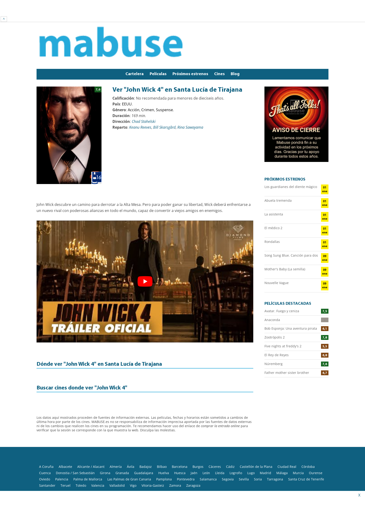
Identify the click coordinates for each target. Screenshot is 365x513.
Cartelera (134, 46)
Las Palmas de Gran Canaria (129, 451)
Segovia (228, 451)
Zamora (175, 458)
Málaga (282, 445)
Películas (158, 46)
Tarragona (275, 451)
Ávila (130, 439)
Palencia (61, 451)
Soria (258, 451)
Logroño (236, 445)
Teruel (66, 458)
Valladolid (117, 458)
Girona (105, 445)
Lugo (251, 445)
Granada (122, 445)
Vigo (133, 458)
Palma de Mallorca (87, 451)
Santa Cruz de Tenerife (306, 451)
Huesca (180, 445)
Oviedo (44, 451)
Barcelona (179, 439)
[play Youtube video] (145, 254)
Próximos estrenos (190, 46)
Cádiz (230, 439)
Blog (235, 46)
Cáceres (215, 439)
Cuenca (45, 445)
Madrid (265, 445)
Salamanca (208, 451)
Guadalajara (143, 445)
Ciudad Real (286, 439)
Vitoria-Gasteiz (153, 458)
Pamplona (164, 451)
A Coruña (46, 439)
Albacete (65, 439)
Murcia (298, 445)
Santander (47, 458)
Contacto (179, 485)
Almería (116, 439)
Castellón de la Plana (256, 439)
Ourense (315, 445)
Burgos (198, 439)
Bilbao (162, 439)
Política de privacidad (118, 485)
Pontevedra (186, 451)
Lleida (219, 445)
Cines (219, 46)
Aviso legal (89, 485)
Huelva (163, 445)
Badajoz (145, 439)
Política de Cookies (153, 485)
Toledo (81, 458)
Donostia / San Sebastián (75, 445)
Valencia (97, 458)
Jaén (194, 445)
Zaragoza (193, 458)
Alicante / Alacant (91, 439)
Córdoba (308, 439)
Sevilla (244, 451)
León (206, 445)
